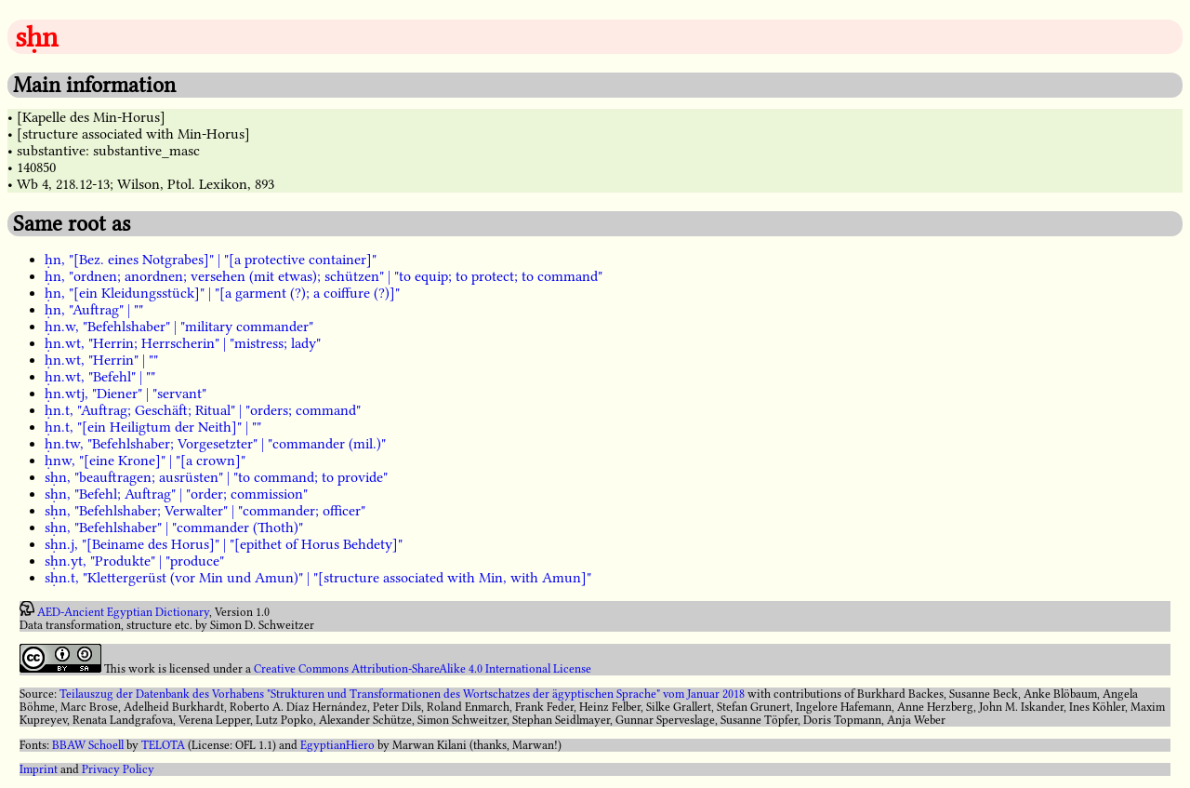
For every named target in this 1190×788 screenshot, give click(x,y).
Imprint (39, 769)
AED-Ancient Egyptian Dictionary (123, 612)
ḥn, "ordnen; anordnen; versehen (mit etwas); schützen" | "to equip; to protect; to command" (323, 276)
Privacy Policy (118, 769)
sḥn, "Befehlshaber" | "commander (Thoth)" (174, 527)
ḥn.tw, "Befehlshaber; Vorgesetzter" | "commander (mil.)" (215, 443)
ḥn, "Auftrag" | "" (94, 309)
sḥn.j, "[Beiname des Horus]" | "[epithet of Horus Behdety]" (224, 544)
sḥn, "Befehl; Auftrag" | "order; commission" (176, 494)
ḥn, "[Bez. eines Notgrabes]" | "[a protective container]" (211, 259)
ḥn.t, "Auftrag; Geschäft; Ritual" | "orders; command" (203, 410)
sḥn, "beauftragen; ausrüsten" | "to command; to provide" (216, 477)
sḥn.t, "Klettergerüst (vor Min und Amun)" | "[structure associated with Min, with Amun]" (318, 577)
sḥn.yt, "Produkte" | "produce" (134, 561)
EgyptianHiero (337, 745)
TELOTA (163, 745)
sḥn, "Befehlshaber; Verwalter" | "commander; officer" (205, 510)
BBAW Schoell (88, 745)
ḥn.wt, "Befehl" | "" (100, 376)
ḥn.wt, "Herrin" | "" (101, 360)
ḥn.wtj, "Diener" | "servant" (125, 393)
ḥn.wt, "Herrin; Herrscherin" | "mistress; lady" (183, 343)
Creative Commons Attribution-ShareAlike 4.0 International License (422, 668)
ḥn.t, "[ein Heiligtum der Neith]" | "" (153, 427)
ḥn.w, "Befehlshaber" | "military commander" (179, 326)
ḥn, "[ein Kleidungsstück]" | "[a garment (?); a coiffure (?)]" (222, 293)
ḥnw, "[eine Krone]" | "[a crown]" (145, 460)
